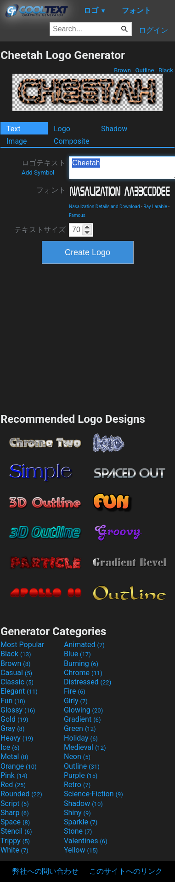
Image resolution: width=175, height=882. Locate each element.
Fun (12, 700)
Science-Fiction (93, 793)
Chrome (83, 672)
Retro (77, 784)
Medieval (85, 747)
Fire (74, 691)
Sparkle (80, 822)
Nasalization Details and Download (104, 206)
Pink (14, 775)
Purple (80, 775)
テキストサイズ (40, 229)
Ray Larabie (155, 206)
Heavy (16, 738)
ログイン (153, 30)
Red (13, 784)
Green (80, 728)
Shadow (114, 128)
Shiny (77, 812)
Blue (77, 653)
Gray (12, 728)
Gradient (82, 719)
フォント (51, 190)
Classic (17, 682)
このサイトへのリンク (126, 871)
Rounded (21, 793)
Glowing (83, 710)
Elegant (19, 691)
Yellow (81, 850)
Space (15, 822)
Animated (84, 644)
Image (16, 141)
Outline (144, 70)
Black (166, 70)
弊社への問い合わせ (45, 871)
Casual (16, 672)
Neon (77, 756)
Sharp (14, 812)
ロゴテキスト (44, 167)
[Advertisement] (88, 337)
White (14, 850)
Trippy (15, 840)
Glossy (17, 710)
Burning (81, 663)
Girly (76, 700)
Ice (9, 747)
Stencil (16, 831)
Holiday (81, 738)
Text (13, 128)
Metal (14, 756)
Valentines (85, 840)
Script (14, 803)
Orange (18, 766)
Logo (62, 128)
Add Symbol (38, 172)
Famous (77, 215)
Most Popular (22, 644)
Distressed (87, 682)
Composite (72, 141)
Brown (122, 70)
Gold (14, 719)
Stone (78, 831)
